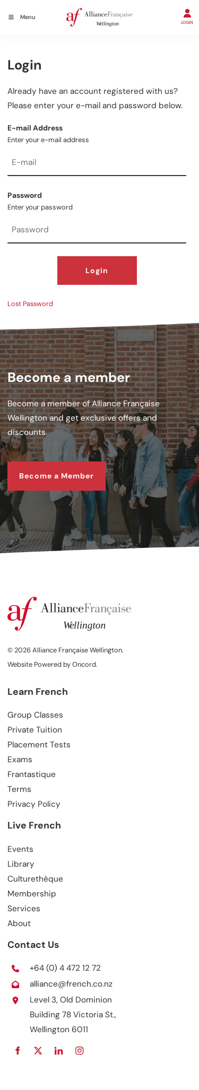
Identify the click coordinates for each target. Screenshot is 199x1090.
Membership (31, 893)
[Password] (96, 230)
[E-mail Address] (96, 163)
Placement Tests (39, 744)
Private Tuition (34, 730)
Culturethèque (35, 879)
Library (20, 864)
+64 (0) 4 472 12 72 (65, 968)
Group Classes (35, 715)
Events (20, 849)
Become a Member (44, 468)
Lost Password (30, 303)
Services (23, 908)
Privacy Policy (33, 804)
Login (96, 270)
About (19, 923)
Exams (19, 759)
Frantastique (31, 774)
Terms (19, 789)
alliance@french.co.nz (71, 984)
